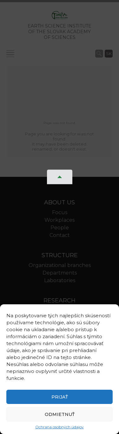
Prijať (59, 397)
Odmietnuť (60, 414)
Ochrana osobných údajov (59, 427)
